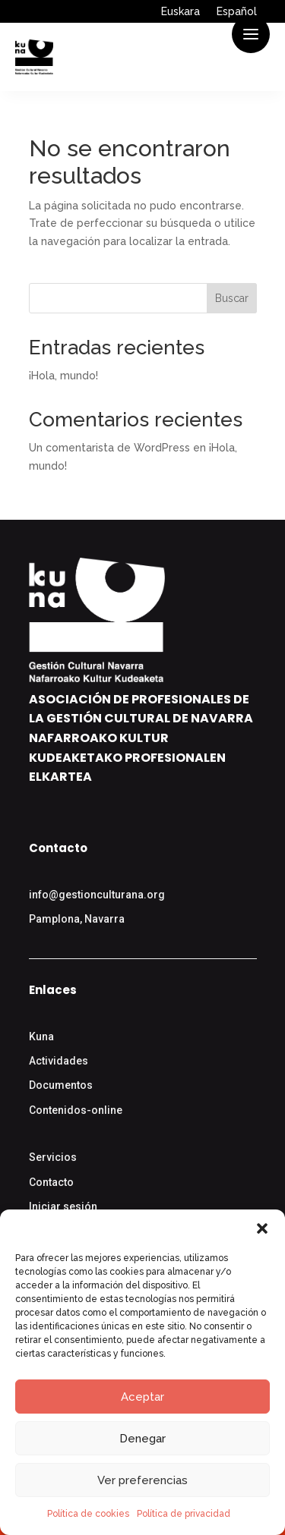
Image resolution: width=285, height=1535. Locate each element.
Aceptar (142, 1397)
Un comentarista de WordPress (109, 448)
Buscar (232, 298)
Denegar (142, 1438)
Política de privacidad (183, 1513)
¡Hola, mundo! (63, 376)
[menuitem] (180, 14)
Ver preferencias (142, 1480)
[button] (262, 1228)
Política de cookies (88, 1513)
